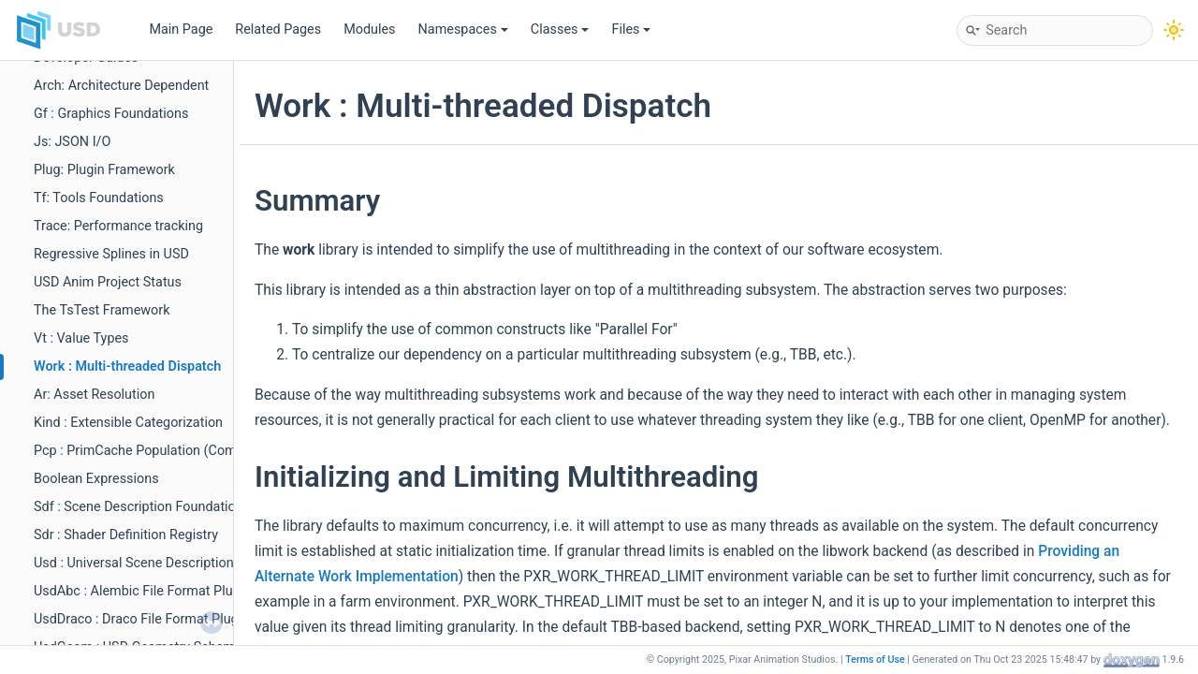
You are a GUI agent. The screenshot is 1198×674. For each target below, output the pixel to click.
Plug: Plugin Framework (104, 170)
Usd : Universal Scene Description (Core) (154, 563)
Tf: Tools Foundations (99, 198)
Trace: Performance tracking (118, 226)
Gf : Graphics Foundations (111, 114)
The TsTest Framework (102, 310)
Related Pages (278, 29)
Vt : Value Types (81, 338)
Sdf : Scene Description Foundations (142, 507)
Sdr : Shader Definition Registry (126, 535)
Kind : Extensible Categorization (128, 423)
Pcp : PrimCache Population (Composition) (161, 451)
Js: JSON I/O (72, 142)
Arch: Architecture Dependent (121, 86)
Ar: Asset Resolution (94, 395)
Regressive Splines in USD (111, 254)
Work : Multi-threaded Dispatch (127, 366)
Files (630, 29)
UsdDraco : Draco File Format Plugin (141, 619)
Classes (560, 29)
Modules (369, 29)
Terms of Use (875, 659)
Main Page (180, 29)
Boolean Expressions (96, 479)
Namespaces (463, 29)
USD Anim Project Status (108, 282)
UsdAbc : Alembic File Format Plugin (142, 591)
